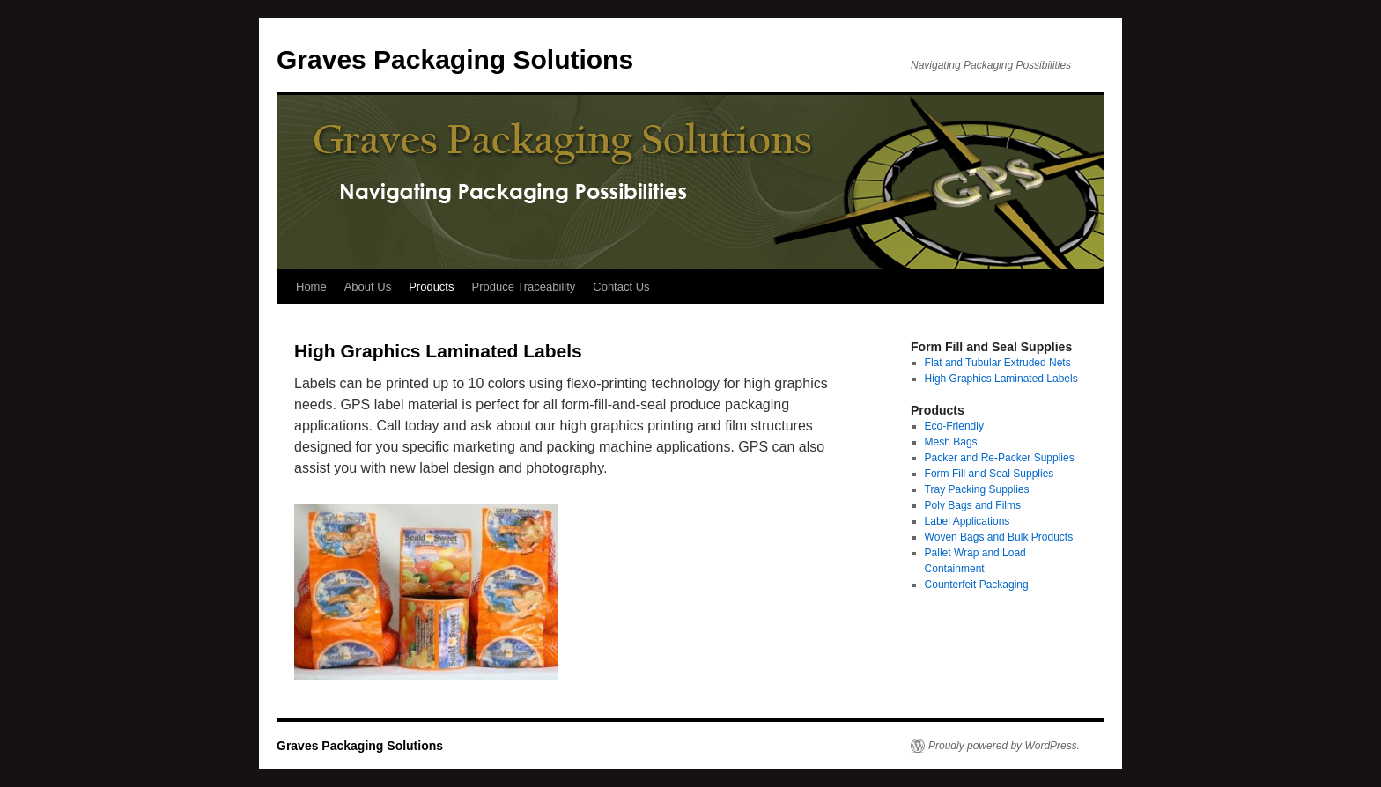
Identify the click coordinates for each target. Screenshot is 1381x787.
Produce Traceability (523, 286)
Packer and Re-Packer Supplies (1000, 458)
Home (311, 286)
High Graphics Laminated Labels (1001, 378)
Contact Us (621, 286)
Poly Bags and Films (973, 505)
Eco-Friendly (954, 426)
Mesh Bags (951, 442)
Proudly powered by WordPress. (1004, 745)
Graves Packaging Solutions (455, 59)
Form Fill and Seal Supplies (989, 473)
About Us (367, 286)
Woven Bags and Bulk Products (999, 537)
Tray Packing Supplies (977, 489)
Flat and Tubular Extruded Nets (998, 363)
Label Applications (967, 521)
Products (431, 286)
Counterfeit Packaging (977, 584)
